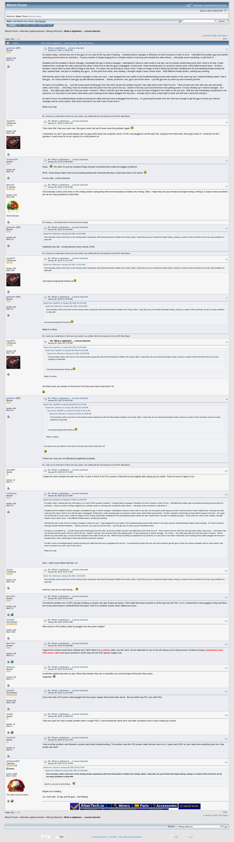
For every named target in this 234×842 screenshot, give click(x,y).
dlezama (10, 667)
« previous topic (209, 35)
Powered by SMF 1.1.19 (101, 837)
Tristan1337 (12, 159)
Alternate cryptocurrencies (32, 31)
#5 (227, 229)
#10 (226, 471)
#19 (226, 739)
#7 (227, 298)
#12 (226, 571)
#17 (226, 692)
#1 (227, 49)
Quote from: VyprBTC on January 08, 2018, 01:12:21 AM (64, 303)
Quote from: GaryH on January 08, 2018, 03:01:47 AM (63, 767)
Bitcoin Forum (11, 31)
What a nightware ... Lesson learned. (82, 31)
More (49, 25)
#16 (226, 668)
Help (20, 25)
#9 (227, 399)
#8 (227, 342)
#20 (226, 762)
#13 (226, 597)
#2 (227, 122)
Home (12, 25)
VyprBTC (10, 121)
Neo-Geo (10, 596)
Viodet (9, 714)
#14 (226, 621)
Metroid (10, 185)
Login (34, 25)
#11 (226, 495)
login (30, 16)
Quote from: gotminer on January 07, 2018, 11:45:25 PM (64, 500)
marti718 (10, 737)
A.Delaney (11, 493)
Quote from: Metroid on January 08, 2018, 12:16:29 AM (64, 234)
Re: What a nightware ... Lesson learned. (68, 121)
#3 (227, 161)
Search (27, 25)
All (19, 39)
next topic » (222, 35)
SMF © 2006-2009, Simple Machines (127, 837)
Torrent (42, 21)
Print (225, 39)
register (38, 16)
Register (42, 25)
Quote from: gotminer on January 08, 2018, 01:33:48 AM (64, 347)
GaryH (9, 569)
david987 (10, 470)
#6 (227, 259)
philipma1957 (13, 761)
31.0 (36, 21)
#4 (227, 186)
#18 (226, 715)
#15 (226, 645)
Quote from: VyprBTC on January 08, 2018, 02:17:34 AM (64, 404)
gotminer (10, 48)
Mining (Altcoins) (54, 31)
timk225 (10, 620)
